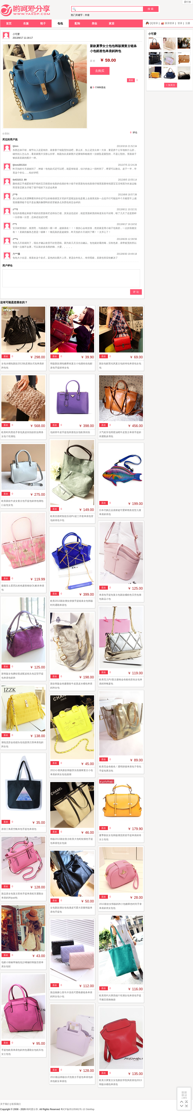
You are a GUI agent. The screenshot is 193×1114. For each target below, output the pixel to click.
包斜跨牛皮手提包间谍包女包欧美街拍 (70, 432)
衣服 (26, 23)
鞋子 (43, 23)
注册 (187, 23)
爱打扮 (187, 2)
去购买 (99, 70)
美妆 (94, 23)
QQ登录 (154, 23)
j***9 (15, 194)
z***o (15, 239)
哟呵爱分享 (32, 1109)
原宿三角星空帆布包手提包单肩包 (18, 829)
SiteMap (90, 1109)
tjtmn (15, 146)
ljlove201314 (19, 165)
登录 (180, 23)
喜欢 (131, 80)
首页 (8, 23)
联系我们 (16, 1104)
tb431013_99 (19, 179)
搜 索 (150, 8)
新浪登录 (169, 23)
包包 (60, 23)
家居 (111, 23)
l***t (15, 224)
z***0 (15, 209)
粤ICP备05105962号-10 (73, 1109)
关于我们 (5, 1104)
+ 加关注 (170, 85)
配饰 (77, 23)
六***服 (16, 254)
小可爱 (16, 34)
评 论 (136, 291)
